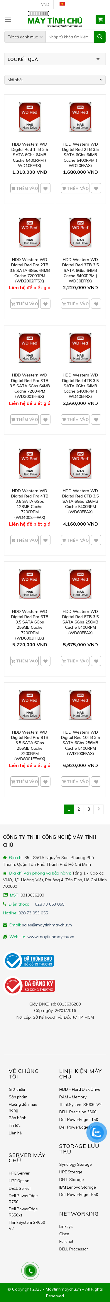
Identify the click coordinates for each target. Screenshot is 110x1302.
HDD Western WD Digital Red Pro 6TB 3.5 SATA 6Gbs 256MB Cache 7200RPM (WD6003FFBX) (29, 625)
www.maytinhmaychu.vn (50, 936)
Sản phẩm (18, 1097)
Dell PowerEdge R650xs (23, 1211)
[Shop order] (55, 80)
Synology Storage (75, 1164)
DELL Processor (73, 1249)
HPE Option (19, 1180)
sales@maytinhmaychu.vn (47, 925)
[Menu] (7, 19)
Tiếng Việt (64, 4)
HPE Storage (70, 1172)
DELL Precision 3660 (78, 1112)
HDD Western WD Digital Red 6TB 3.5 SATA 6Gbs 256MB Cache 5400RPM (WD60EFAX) (80, 501)
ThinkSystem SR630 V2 (80, 1104)
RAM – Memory (73, 1097)
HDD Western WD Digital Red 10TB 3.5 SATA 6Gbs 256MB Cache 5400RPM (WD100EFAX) (80, 743)
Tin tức (15, 1125)
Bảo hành (17, 1117)
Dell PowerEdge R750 (23, 1198)
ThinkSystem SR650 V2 (27, 1225)
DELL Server (20, 1188)
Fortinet (66, 1241)
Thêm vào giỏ (26, 190)
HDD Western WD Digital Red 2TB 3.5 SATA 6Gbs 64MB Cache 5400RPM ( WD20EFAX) (80, 155)
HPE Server (19, 1173)
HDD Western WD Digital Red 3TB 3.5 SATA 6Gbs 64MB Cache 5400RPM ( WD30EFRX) (80, 270)
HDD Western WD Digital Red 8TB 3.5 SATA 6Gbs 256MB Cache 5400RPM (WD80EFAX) (80, 622)
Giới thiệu (17, 1089)
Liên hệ (15, 1133)
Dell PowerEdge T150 (78, 1119)
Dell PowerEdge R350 (79, 1127)
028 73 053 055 (49, 904)
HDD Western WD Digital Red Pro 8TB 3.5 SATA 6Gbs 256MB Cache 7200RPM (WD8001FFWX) (29, 745)
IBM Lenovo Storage (77, 1187)
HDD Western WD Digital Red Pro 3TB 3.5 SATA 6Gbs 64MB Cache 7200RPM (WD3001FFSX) (30, 385)
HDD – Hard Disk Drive (79, 1089)
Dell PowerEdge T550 (78, 1194)
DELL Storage (71, 1179)
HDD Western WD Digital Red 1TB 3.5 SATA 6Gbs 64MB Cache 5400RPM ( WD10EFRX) (29, 155)
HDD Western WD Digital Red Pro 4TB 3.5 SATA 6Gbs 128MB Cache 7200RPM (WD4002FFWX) (29, 504)
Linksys (66, 1226)
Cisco (64, 1233)
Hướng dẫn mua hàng (23, 1107)
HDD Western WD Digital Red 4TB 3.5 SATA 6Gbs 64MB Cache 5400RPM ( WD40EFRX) (80, 385)
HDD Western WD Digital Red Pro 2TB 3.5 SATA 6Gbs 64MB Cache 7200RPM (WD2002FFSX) (30, 270)
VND (45, 4)
